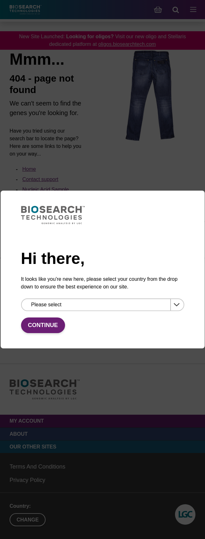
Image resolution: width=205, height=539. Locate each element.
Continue (43, 325)
